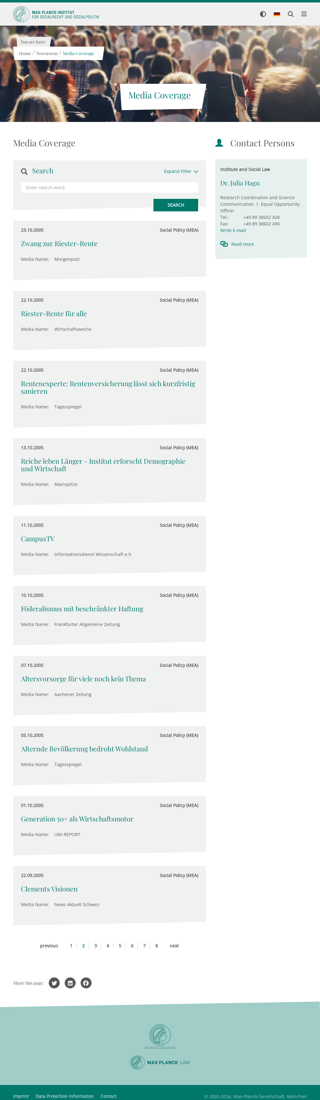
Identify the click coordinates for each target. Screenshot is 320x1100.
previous (49, 946)
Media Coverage (78, 53)
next (174, 946)
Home (25, 53)
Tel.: (224, 217)
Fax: (224, 224)
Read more (242, 244)
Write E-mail (233, 230)
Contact (109, 1096)
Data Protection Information (65, 1096)
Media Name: (35, 259)
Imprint (21, 1096)
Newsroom (46, 53)
